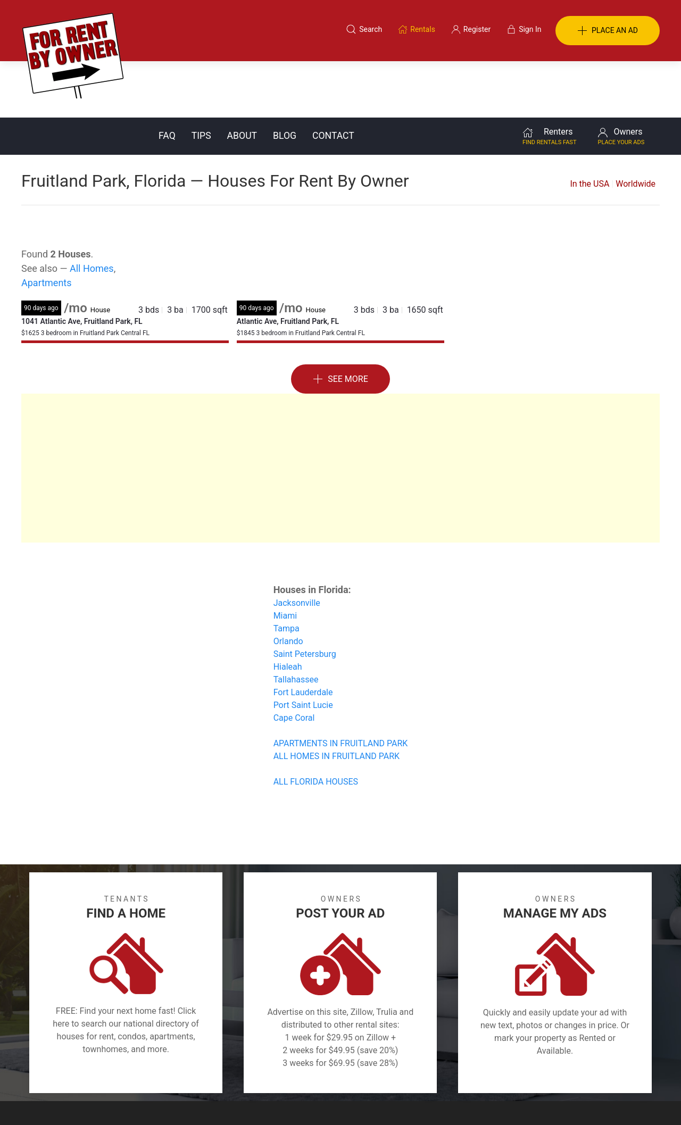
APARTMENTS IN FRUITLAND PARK (340, 687)
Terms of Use (230, 1073)
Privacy (348, 1073)
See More (340, 323)
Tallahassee (296, 623)
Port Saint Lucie (303, 649)
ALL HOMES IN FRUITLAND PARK (336, 700)
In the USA (589, 127)
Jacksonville (296, 546)
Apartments (46, 226)
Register (519, 1073)
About (242, 79)
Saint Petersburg (304, 598)
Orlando (288, 585)
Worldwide (635, 127)
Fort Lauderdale (303, 636)
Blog (284, 79)
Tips (201, 79)
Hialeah (287, 610)
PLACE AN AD (607, 31)
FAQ (167, 79)
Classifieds (167, 1073)
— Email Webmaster (627, 1100)
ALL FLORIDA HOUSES (315, 725)
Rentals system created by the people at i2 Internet (508, 1100)
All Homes (92, 212)
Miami (285, 559)
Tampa (286, 572)
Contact (333, 79)
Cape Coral (294, 661)
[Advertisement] (340, 411)
